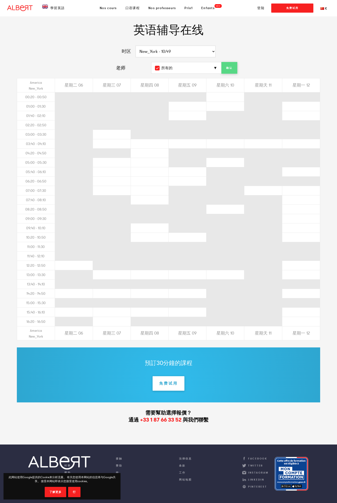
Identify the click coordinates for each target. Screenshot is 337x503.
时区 (126, 51)
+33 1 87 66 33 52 (161, 419)
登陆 (260, 8)
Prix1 (188, 8)
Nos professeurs (162, 8)
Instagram (258, 472)
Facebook (257, 458)
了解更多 (55, 492)
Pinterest (257, 486)
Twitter (255, 465)
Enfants (208, 8)
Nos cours (108, 8)
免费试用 (292, 8)
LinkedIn (256, 479)
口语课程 (132, 8)
